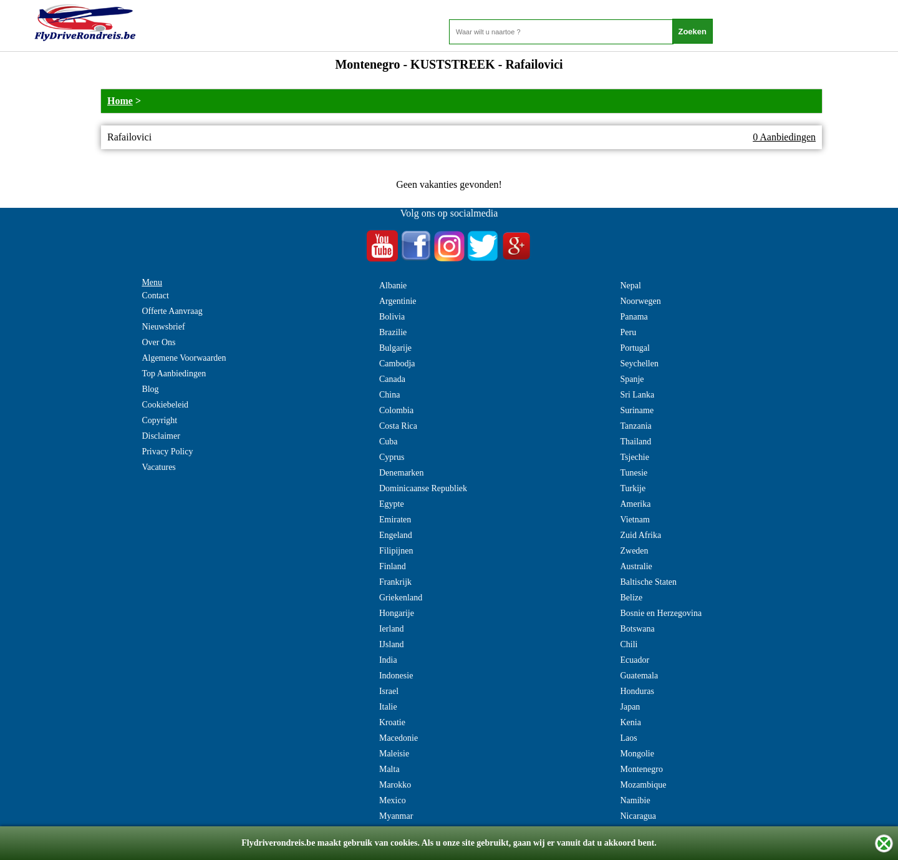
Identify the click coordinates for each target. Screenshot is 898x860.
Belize (631, 597)
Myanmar (396, 816)
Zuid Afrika (640, 535)
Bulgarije (395, 348)
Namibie (635, 800)
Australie (636, 566)
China (389, 394)
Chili (628, 644)
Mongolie (637, 753)
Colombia (396, 410)
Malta (389, 769)
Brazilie (393, 332)
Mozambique (643, 784)
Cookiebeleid (165, 404)
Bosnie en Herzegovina (661, 613)
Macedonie (398, 738)
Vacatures (158, 467)
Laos (628, 738)
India (388, 660)
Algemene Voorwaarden (184, 358)
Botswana (637, 628)
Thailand (635, 441)
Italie (388, 706)
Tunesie (633, 472)
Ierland (391, 628)
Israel (388, 691)
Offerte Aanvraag (172, 311)
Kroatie (392, 722)
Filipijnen (396, 550)
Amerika (635, 504)
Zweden (634, 550)
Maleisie (394, 753)
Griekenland (400, 597)
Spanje (632, 379)
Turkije (632, 488)
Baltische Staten (648, 582)
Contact (155, 295)
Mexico (392, 800)
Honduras (637, 691)
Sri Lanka (637, 394)
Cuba (388, 441)
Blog (150, 389)
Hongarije (396, 613)
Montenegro (641, 769)
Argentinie (398, 301)
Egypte (391, 504)
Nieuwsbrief (163, 326)
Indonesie (396, 675)
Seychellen (639, 363)
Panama (633, 316)
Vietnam (634, 519)
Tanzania (635, 426)
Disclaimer (161, 436)
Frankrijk (395, 582)
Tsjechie (634, 457)
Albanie (393, 285)
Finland (392, 566)
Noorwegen (640, 301)
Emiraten (395, 519)
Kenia (630, 722)
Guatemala (639, 675)
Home (120, 100)
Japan (630, 706)
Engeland (395, 535)
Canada (392, 379)
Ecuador (634, 660)
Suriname (637, 410)
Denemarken (401, 472)
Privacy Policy (167, 451)
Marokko (395, 784)
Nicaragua (638, 816)
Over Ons (158, 342)
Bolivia (392, 316)
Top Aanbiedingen (174, 373)
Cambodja (397, 363)
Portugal (634, 348)
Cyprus (391, 457)
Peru (628, 332)
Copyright (159, 420)
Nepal (630, 285)
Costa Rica (398, 426)
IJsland (391, 644)
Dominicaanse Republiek (423, 488)
